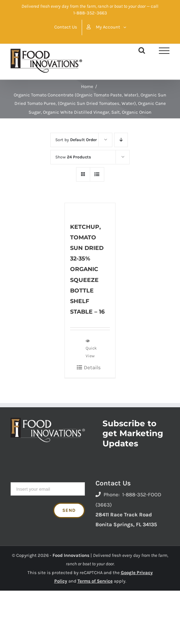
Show (73, 157)
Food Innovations (70, 555)
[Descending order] (121, 140)
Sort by (76, 139)
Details (92, 367)
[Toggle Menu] (164, 51)
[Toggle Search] (141, 50)
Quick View (91, 348)
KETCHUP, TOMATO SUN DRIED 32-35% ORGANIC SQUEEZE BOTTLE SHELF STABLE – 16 (87, 269)
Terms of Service (95, 581)
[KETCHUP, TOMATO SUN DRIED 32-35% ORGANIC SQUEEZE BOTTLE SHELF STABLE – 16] (90, 209)
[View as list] (97, 174)
